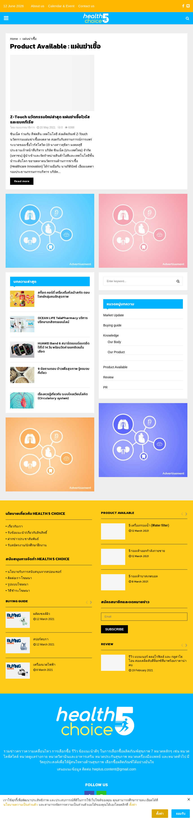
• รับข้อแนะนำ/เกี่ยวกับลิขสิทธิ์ (26, 532)
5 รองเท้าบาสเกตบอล (143, 576)
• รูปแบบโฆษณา (17, 584)
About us (37, 6)
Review (108, 377)
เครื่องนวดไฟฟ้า (44, 664)
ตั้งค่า (133, 808)
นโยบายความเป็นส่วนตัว (20, 808)
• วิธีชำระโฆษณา (18, 590)
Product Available (115, 367)
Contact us (86, 6)
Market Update (113, 315)
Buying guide (112, 325)
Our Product (116, 352)
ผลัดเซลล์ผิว (41, 614)
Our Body (114, 342)
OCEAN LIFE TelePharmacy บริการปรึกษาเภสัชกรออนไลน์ (63, 320)
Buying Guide (17, 601)
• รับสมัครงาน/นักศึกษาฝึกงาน (26, 545)
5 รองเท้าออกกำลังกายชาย (147, 551)
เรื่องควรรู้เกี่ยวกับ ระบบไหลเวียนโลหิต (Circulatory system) (63, 396)
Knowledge (111, 335)
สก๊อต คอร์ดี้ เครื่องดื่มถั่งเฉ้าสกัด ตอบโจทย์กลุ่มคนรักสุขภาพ (64, 294)
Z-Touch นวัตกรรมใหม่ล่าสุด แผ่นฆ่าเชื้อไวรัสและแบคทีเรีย (50, 119)
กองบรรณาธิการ (25, 127)
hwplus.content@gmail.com (114, 769)
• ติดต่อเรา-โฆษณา (19, 578)
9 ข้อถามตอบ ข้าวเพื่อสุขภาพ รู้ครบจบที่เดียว (63, 370)
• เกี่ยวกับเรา (14, 526)
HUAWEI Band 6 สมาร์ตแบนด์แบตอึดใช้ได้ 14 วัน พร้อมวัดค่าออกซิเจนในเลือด (64, 347)
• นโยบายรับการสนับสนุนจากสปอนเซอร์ (33, 571)
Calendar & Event (61, 6)
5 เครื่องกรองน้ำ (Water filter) (149, 525)
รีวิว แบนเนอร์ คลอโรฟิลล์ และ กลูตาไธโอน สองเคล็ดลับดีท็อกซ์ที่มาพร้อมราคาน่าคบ (157, 661)
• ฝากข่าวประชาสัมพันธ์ (22, 539)
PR (105, 387)
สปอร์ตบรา (40, 639)
